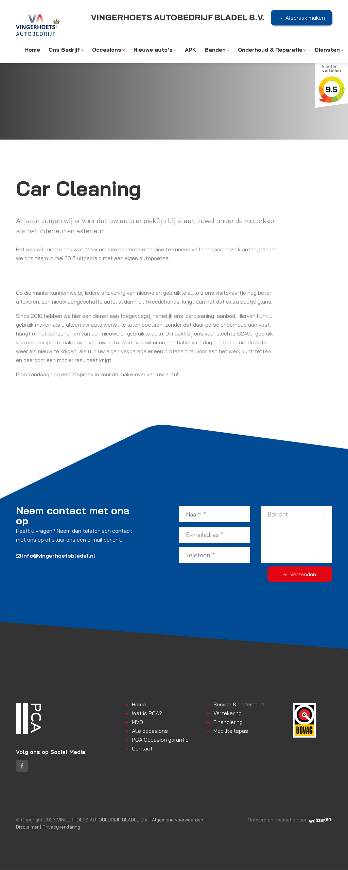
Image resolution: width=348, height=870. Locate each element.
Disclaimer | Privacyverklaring (48, 827)
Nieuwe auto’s (153, 50)
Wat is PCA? (147, 713)
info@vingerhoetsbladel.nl (55, 555)
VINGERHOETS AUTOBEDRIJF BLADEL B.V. (102, 820)
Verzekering (227, 713)
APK (190, 50)
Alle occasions (150, 730)
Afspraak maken (305, 18)
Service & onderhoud (238, 704)
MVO (137, 722)
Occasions (106, 50)
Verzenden (305, 574)
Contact (142, 748)
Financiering (228, 722)
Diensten (327, 50)
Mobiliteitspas (230, 730)
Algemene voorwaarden (177, 820)
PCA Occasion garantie (160, 739)
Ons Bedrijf (64, 50)
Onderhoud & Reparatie (270, 50)
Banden (215, 50)
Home (32, 50)
